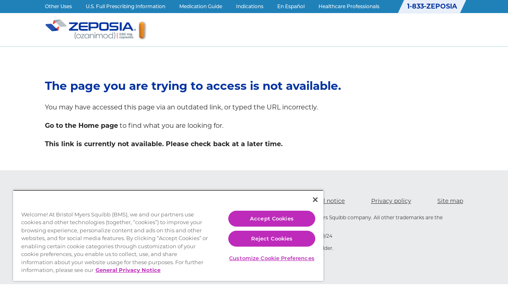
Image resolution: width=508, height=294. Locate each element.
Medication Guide (200, 6)
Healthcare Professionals (349, 6)
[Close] (299, 191)
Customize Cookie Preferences (258, 252)
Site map (450, 201)
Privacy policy (391, 201)
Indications (249, 6)
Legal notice (327, 201)
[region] (160, 231)
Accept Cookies (258, 210)
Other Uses (58, 6)
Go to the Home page (81, 125)
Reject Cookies (258, 230)
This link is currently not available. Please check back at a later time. (164, 144)
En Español (291, 6)
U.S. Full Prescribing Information (125, 6)
